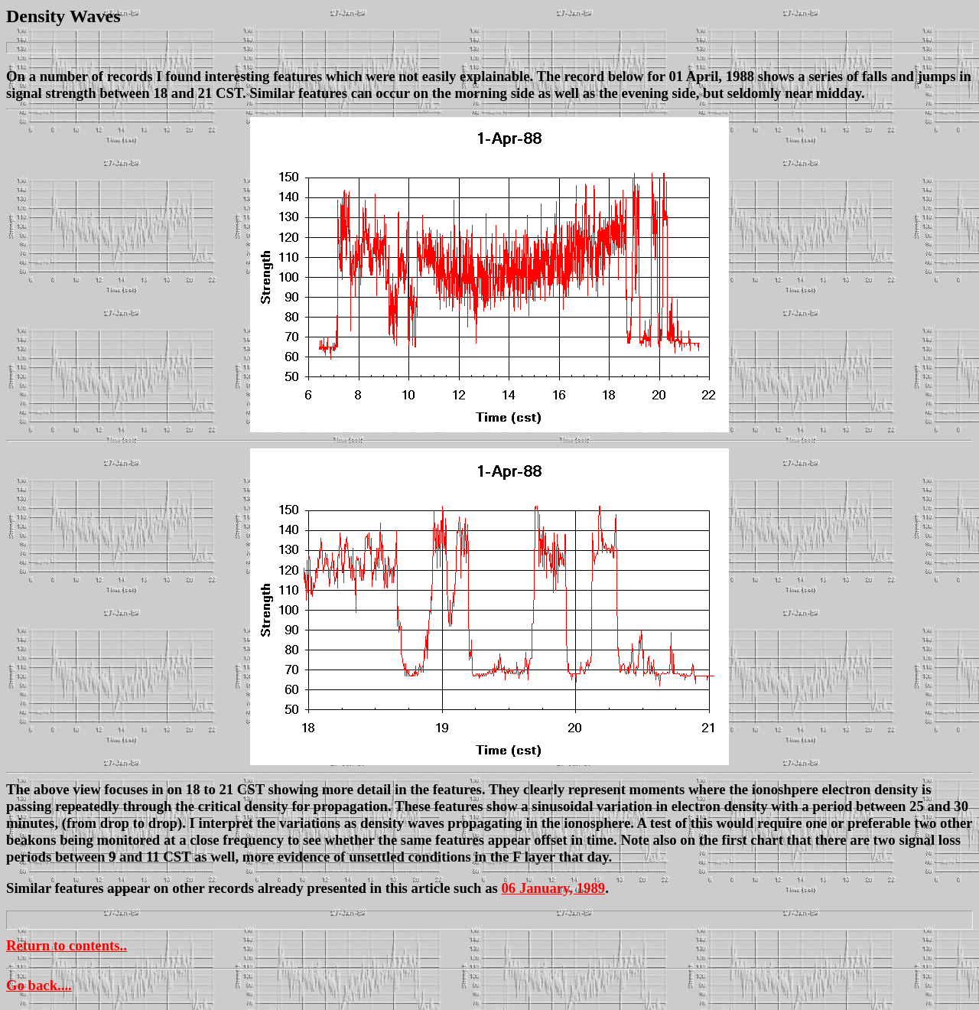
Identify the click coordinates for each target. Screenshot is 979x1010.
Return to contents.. (66, 945)
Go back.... (39, 985)
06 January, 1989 (554, 888)
